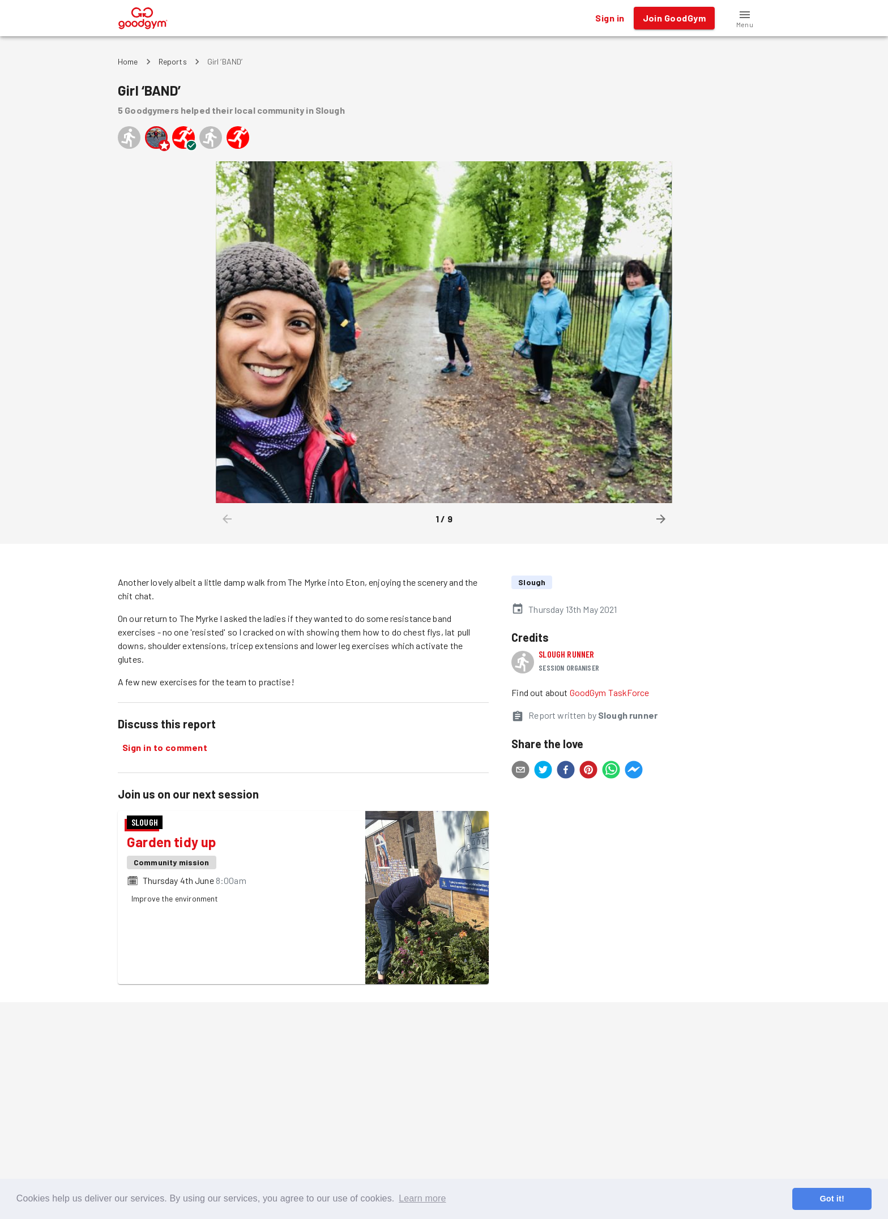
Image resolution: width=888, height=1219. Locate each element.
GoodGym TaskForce (610, 692)
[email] (520, 771)
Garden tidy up (171, 842)
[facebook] (566, 771)
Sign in (610, 18)
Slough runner (566, 654)
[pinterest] (588, 771)
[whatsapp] (611, 771)
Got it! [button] (831, 1198)
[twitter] (543, 771)
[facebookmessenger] (634, 771)
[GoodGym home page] (143, 16)
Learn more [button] (422, 1198)
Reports (173, 61)
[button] (744, 18)
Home (128, 61)
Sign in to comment (165, 747)
